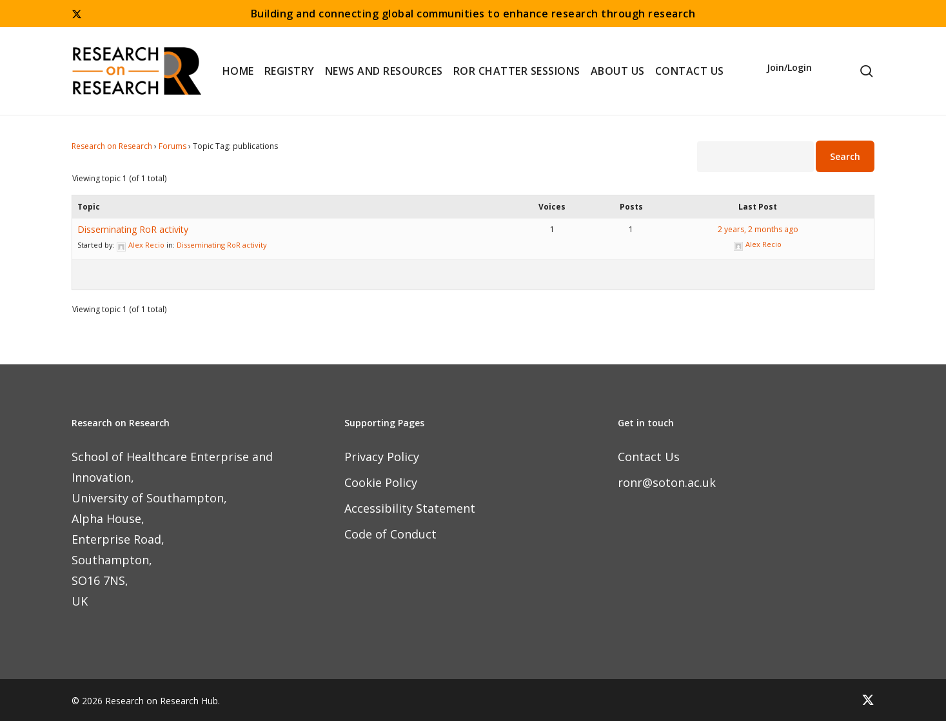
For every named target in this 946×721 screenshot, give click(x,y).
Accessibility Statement (409, 508)
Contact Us (649, 456)
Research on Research (112, 146)
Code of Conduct (390, 534)
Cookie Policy (380, 482)
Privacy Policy (381, 456)
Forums (172, 146)
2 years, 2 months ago (758, 229)
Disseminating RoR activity (132, 229)
